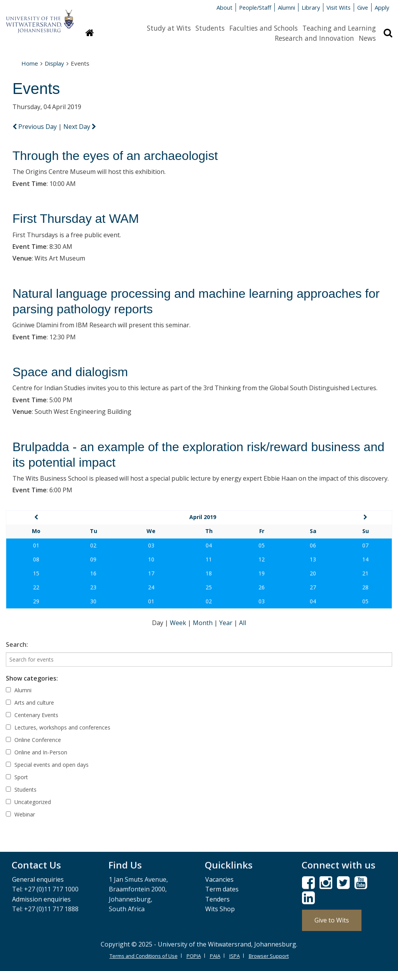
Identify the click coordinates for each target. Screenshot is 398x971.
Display (54, 63)
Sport (17, 777)
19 (261, 573)
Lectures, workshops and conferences (58, 727)
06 (313, 545)
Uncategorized (28, 802)
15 (36, 573)
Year (226, 622)
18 (209, 573)
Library (311, 7)
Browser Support (269, 955)
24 (151, 587)
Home (29, 63)
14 (365, 559)
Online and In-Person (36, 752)
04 (209, 545)
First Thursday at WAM (75, 219)
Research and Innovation (314, 38)
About (224, 7)
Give (362, 7)
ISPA (234, 955)
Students (210, 28)
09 (93, 559)
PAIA (215, 955)
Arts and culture (30, 702)
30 (93, 601)
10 (151, 559)
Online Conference (33, 739)
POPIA (194, 955)
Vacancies (219, 879)
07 (365, 545)
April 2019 (202, 517)
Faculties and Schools (263, 28)
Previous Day (35, 126)
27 (313, 587)
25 (209, 587)
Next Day (79, 126)
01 (36, 545)
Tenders (217, 899)
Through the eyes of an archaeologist (115, 156)
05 (261, 545)
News (367, 38)
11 (209, 559)
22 (36, 587)
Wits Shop (220, 909)
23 (93, 587)
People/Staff (255, 7)
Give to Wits (331, 920)
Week (179, 622)
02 (93, 545)
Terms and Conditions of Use (144, 955)
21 (365, 573)
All (242, 622)
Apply (382, 7)
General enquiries (38, 879)
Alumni (286, 7)
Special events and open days (47, 764)
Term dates (222, 889)
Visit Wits (338, 7)
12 (261, 559)
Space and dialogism (70, 372)
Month (203, 622)
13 (313, 559)
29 (36, 601)
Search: (17, 644)
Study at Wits (169, 28)
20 (313, 573)
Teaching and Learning (339, 28)
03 (151, 545)
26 (261, 587)
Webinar (20, 814)
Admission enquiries (41, 899)
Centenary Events (32, 715)
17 (151, 573)
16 (93, 573)
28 (365, 587)
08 (36, 559)
